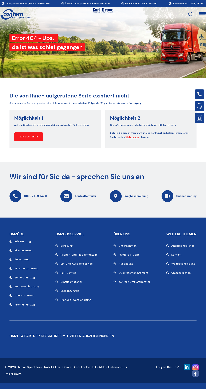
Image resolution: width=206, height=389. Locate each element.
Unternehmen (128, 245)
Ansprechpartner (182, 245)
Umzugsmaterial (71, 282)
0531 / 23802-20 (149, 3)
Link (199, 94)
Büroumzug (22, 259)
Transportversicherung (75, 299)
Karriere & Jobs (129, 254)
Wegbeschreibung (183, 263)
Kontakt (176, 254)
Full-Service (68, 272)
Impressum (13, 380)
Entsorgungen (69, 290)
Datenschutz (117, 373)
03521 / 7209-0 (196, 3)
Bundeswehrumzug (27, 286)
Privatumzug (23, 241)
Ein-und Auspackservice (76, 263)
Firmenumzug (23, 250)
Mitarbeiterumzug (26, 268)
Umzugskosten (181, 272)
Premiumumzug (25, 304)
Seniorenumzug (25, 277)
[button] (193, 14)
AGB (102, 373)
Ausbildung (126, 263)
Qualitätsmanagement (133, 272)
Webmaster (132, 137)
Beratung (66, 245)
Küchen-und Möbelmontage (79, 254)
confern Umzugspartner (134, 282)
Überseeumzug (24, 295)
